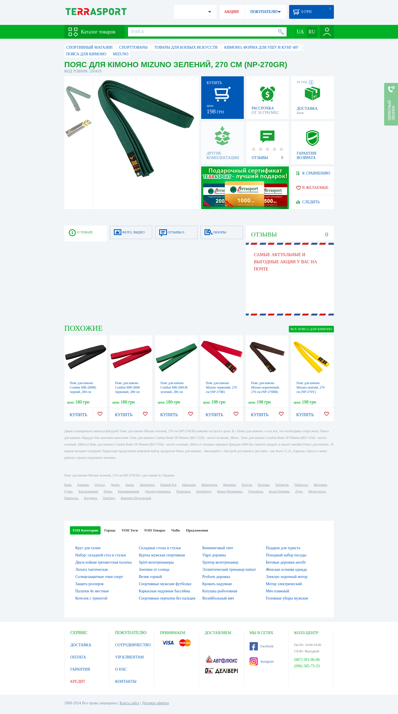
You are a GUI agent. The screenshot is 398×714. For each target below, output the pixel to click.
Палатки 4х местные (92, 591)
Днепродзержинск (158, 491)
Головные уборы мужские (287, 598)
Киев (67, 485)
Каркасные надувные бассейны (164, 591)
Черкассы (301, 485)
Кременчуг (203, 491)
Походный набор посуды (286, 555)
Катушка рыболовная (219, 591)
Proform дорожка (216, 577)
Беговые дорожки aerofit (286, 562)
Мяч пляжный (277, 591)
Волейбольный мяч (218, 598)
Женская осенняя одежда (286, 569)
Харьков (83, 485)
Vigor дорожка (214, 555)
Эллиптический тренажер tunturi (229, 569)
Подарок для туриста (283, 548)
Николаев (188, 485)
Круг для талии (88, 548)
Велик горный (150, 577)
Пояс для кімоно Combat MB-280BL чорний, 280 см (83, 387)
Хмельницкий (88, 491)
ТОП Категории (85, 530)
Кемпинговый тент (217, 548)
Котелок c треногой (91, 598)
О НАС (121, 669)
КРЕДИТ (77, 681)
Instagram (262, 661)
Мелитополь (317, 491)
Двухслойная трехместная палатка (103, 562)
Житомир (320, 485)
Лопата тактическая (91, 569)
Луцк (298, 491)
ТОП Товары (154, 530)
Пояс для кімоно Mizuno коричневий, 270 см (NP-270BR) (265, 387)
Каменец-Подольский (136, 498)
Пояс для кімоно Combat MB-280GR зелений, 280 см (174, 387)
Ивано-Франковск (229, 491)
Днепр (115, 485)
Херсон (247, 485)
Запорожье (147, 485)
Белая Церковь (279, 491)
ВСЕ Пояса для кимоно (311, 329)
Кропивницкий (128, 491)
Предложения (197, 530)
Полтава (263, 485)
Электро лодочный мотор (287, 577)
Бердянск (90, 498)
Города (109, 530)
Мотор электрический (284, 584)
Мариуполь (209, 485)
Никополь (71, 498)
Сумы (68, 491)
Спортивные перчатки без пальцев (167, 598)
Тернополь (255, 491)
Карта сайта (129, 703)
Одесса (99, 485)
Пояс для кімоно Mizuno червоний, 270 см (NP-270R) (221, 387)
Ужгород (109, 498)
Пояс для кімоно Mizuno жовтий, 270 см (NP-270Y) (311, 387)
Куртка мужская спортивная (162, 555)
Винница (229, 485)
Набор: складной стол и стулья (100, 555)
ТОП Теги (129, 530)
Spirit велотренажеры (156, 562)
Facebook (262, 646)
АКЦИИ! (231, 12)
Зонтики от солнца (154, 569)
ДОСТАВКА (80, 645)
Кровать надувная (217, 584)
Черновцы (183, 491)
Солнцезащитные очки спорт (99, 577)
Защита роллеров (89, 584)
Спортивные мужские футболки (165, 584)
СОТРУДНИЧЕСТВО (133, 645)
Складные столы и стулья (159, 548)
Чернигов (282, 485)
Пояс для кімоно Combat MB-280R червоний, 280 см (127, 387)
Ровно (108, 491)
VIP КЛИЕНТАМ (129, 657)
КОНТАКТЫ (126, 681)
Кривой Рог (168, 485)
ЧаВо (175, 530)
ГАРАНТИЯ (80, 669)
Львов (129, 485)
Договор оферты (155, 703)
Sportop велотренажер (220, 562)
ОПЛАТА (78, 657)
